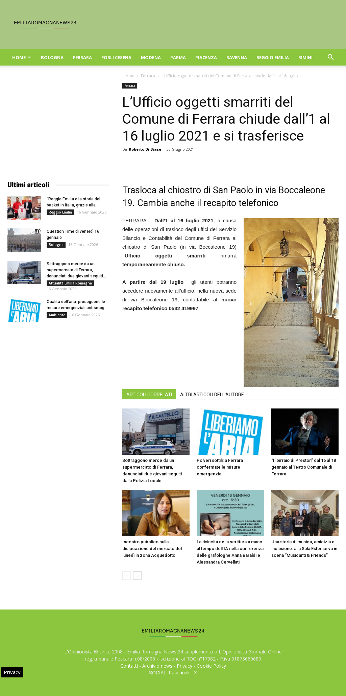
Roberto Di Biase (145, 149)
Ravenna (236, 57)
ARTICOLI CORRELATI (149, 394)
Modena (151, 57)
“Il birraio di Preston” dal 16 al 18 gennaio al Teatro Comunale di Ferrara (303, 467)
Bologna (52, 57)
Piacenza (206, 57)
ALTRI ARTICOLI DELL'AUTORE (212, 394)
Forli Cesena (116, 57)
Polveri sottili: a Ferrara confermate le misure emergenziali (220, 467)
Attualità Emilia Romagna (70, 283)
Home (21, 57)
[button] (330, 58)
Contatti (129, 666)
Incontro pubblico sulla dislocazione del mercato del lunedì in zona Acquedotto (152, 548)
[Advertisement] (58, 125)
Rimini (305, 57)
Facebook (179, 672)
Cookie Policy (211, 666)
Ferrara (82, 57)
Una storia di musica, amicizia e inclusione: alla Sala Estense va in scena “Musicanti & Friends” (304, 548)
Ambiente (57, 315)
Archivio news (157, 666)
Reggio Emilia (272, 57)
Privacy (184, 666)
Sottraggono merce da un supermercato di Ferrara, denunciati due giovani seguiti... (76, 270)
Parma (178, 57)
